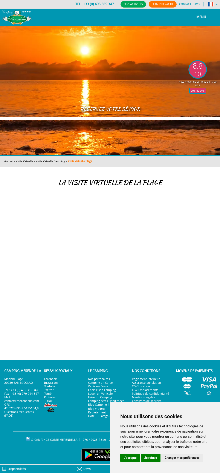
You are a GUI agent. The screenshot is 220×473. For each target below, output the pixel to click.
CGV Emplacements (145, 390)
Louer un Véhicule (100, 394)
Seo (103, 440)
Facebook (50, 379)
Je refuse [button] (150, 457)
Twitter (49, 390)
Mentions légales (143, 397)
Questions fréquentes (19, 412)
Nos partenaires (99, 379)
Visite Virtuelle (24, 161)
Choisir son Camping (102, 390)
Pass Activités (131, 4)
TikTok (48, 401)
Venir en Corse (98, 386)
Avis (197, 4)
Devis (87, 469)
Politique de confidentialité (150, 394)
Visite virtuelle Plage (80, 161)
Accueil (8, 161)
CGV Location (141, 386)
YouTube (49, 386)
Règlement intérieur (146, 379)
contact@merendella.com (21, 401)
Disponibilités (17, 469)
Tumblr (49, 394)
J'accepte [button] (130, 457)
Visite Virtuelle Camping (50, 161)
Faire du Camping (100, 397)
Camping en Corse (100, 383)
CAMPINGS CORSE (46, 440)
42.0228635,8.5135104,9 (21, 408)
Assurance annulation (146, 383)
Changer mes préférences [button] (182, 457)
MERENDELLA (69, 440)
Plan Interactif (162, 4)
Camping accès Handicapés (106, 401)
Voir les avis (198, 90)
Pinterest (50, 397)
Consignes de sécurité (147, 401)
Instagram (51, 383)
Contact (185, 4)
